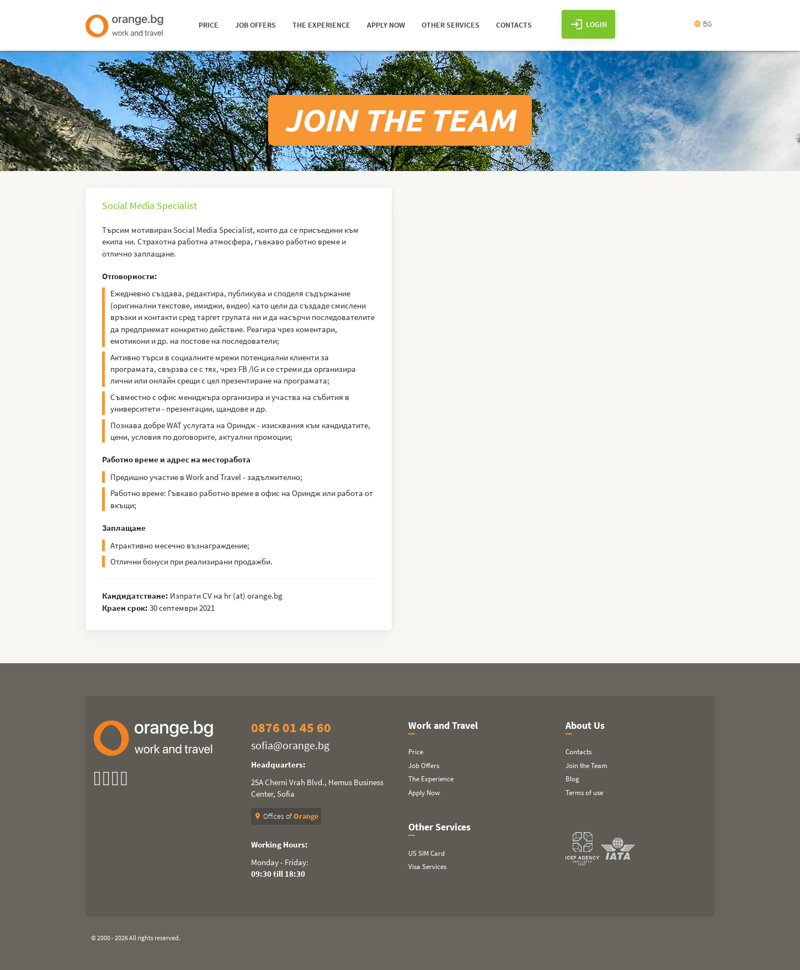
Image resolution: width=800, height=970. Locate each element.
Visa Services (427, 866)
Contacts (578, 751)
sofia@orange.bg (290, 745)
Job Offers (423, 765)
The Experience (431, 779)
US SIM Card (426, 853)
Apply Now (424, 792)
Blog (572, 779)
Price (415, 751)
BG (703, 24)
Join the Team (586, 765)
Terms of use (584, 792)
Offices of (286, 816)
